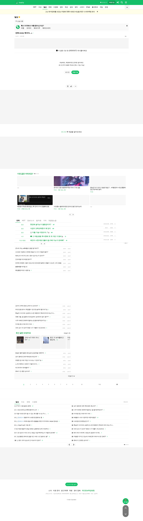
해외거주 (37, 28)
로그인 (67, 72)
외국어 (29, 28)
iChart (88, 7)
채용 (70, 490)
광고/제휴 (64, 490)
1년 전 (16, 36)
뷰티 (76, 7)
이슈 (40, 7)
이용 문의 (56, 490)
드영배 (55, 7)
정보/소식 (30, 220)
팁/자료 (38, 220)
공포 (71, 7)
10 (81, 384)
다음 (99, 384)
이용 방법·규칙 (103, 2)
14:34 (126, 402)
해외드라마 (46, 28)
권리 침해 (77, 490)
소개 (50, 490)
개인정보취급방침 (88, 490)
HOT (34, 7)
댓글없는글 (52, 220)
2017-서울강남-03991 (84, 493)
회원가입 (111, 2)
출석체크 (95, 7)
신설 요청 (19, 21)
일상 (44, 7)
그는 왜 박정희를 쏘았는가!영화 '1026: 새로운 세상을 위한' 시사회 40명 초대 (70, 11)
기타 (44, 220)
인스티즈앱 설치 (71, 484)
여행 (22, 28)
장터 (61, 7)
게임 (101, 7)
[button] (70, 214)
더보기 (67, 333)
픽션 (66, 7)
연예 (49, 7)
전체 (18, 220)
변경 (106, 7)
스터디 (82, 7)
